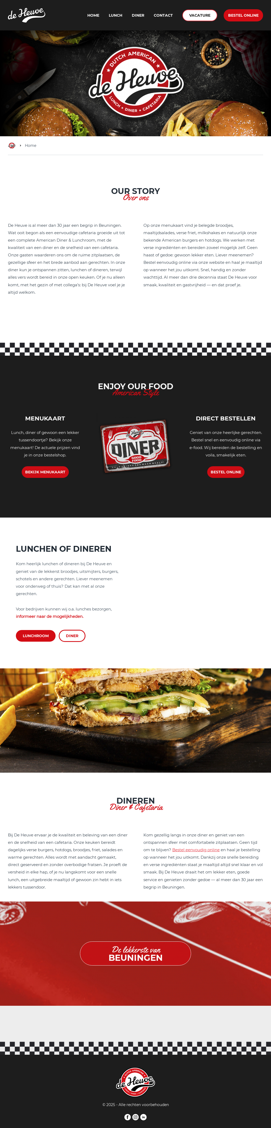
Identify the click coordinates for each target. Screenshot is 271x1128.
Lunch (115, 15)
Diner (138, 15)
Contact (163, 15)
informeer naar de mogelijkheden (49, 616)
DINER (72, 635)
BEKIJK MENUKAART (45, 472)
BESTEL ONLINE (243, 15)
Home (93, 15)
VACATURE (199, 15)
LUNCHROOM (36, 635)
